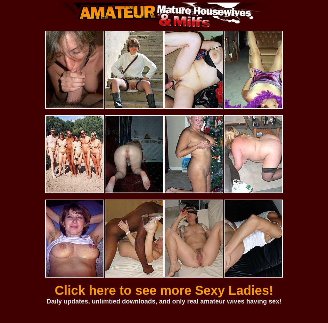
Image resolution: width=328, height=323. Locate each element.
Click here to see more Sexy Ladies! (164, 290)
